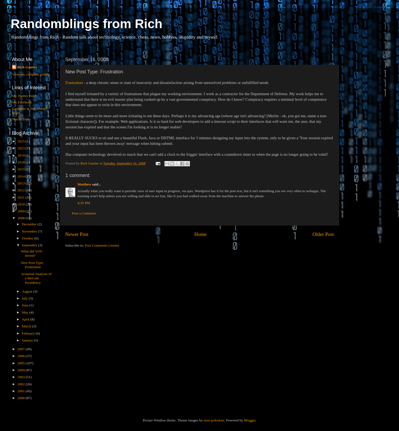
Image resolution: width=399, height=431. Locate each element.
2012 (22, 190)
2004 (22, 370)
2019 (22, 155)
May (25, 312)
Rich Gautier (27, 67)
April (26, 319)
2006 (22, 356)
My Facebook (22, 102)
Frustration (74, 83)
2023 (22, 148)
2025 (22, 141)
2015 (22, 169)
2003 (22, 377)
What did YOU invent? (32, 253)
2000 (22, 398)
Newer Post (77, 234)
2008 (22, 218)
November (30, 231)
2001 (22, 391)
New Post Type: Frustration (32, 265)
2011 (22, 197)
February (29, 333)
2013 (22, 183)
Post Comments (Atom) (102, 245)
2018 (22, 162)
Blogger (249, 420)
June (25, 305)
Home (200, 234)
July (25, 298)
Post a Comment (84, 213)
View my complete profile (30, 74)
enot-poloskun (214, 420)
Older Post (323, 234)
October (28, 238)
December (30, 224)
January (28, 340)
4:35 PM (83, 203)
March (27, 326)
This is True (20, 119)
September (30, 245)
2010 (22, 204)
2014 (22, 176)
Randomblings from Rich (87, 24)
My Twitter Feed (24, 96)
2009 (22, 211)
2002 (22, 384)
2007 (22, 349)
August (27, 291)
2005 (22, 363)
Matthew (84, 184)
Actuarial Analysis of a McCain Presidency (36, 278)
